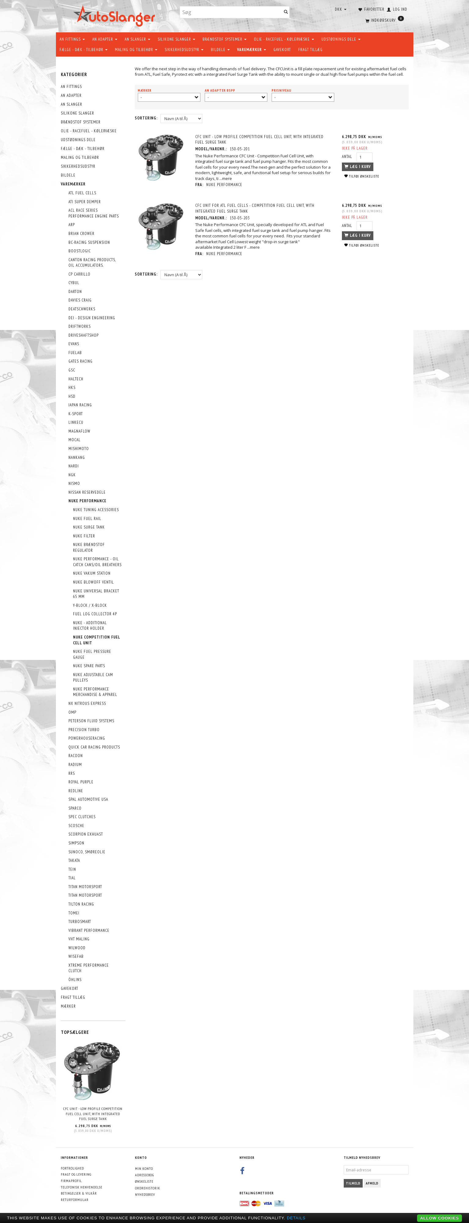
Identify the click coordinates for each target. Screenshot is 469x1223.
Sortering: (146, 118)
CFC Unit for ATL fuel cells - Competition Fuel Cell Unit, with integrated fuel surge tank (255, 208)
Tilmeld (353, 1183)
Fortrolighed (72, 1168)
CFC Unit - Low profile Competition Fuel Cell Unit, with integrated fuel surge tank (93, 1113)
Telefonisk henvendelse (81, 1187)
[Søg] (286, 12)
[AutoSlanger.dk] (115, 15)
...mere (226, 178)
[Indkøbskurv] (384, 19)
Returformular (75, 1199)
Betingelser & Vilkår (79, 1193)
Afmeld (372, 1183)
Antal (347, 156)
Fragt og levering (76, 1174)
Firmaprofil (71, 1180)
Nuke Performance (225, 184)
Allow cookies (439, 1218)
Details (296, 1218)
